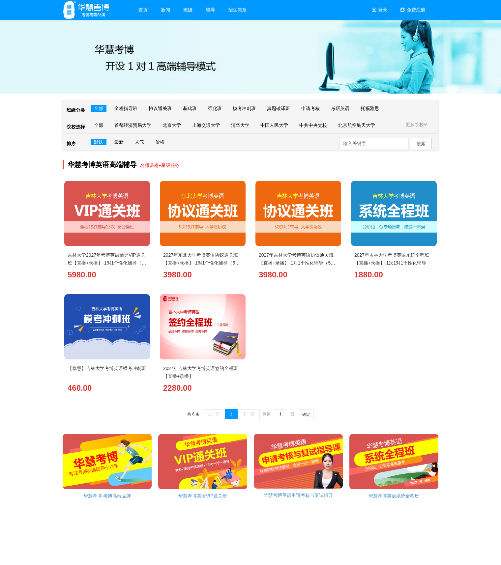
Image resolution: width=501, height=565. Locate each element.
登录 (379, 10)
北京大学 (171, 125)
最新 (119, 142)
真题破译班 (278, 108)
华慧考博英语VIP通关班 (202, 495)
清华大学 (240, 125)
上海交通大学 (206, 125)
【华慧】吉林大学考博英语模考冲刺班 (107, 368)
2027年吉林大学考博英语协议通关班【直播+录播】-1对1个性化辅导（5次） (296, 262)
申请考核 (310, 108)
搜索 (421, 143)
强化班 (215, 108)
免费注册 (412, 10)
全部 (98, 108)
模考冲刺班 (244, 108)
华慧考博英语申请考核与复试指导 (298, 495)
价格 (159, 142)
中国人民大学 (274, 125)
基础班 (190, 108)
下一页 (248, 414)
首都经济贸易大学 (132, 125)
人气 (139, 142)
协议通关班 (160, 108)
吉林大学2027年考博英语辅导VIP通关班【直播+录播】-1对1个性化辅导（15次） (107, 262)
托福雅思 (370, 108)
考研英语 (340, 108)
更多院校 (416, 124)
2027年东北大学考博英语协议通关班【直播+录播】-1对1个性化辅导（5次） (200, 262)
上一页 (214, 414)
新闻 (165, 10)
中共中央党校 (313, 125)
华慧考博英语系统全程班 (393, 495)
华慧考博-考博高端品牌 (107, 495)
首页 (143, 10)
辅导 (210, 10)
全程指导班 (125, 108)
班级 (187, 10)
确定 (306, 414)
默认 (98, 142)
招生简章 (237, 10)
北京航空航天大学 (356, 125)
